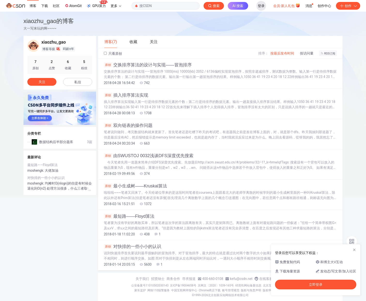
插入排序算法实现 (126, 95)
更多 (116, 6)
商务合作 (173, 279)
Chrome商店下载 (210, 290)
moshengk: (36, 170)
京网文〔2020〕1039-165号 (216, 285)
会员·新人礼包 (286, 5)
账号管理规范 (230, 290)
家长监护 (140, 290)
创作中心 (324, 6)
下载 (44, 6)
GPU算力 (96, 4)
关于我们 (142, 279)
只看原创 (113, 53)
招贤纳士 (158, 279)
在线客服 (266, 279)
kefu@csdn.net (241, 279)
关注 (41, 82)
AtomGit (73, 5)
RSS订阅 (328, 53)
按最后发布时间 (282, 53)
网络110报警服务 (158, 290)
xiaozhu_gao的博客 (48, 21)
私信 (77, 82)
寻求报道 (189, 279)
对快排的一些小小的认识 (132, 246)
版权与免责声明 (251, 290)
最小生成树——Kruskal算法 (135, 186)
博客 (33, 6)
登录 (261, 6)
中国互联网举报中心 (184, 290)
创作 (348, 6)
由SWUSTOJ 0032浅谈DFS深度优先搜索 (148, 155)
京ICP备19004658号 (183, 285)
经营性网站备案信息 (248, 285)
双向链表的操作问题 (128, 125)
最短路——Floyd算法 (129, 216)
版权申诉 (268, 290)
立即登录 (315, 284)
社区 (56, 6)
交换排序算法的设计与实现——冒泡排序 (148, 64)
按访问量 (306, 53)
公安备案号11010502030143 (149, 285)
